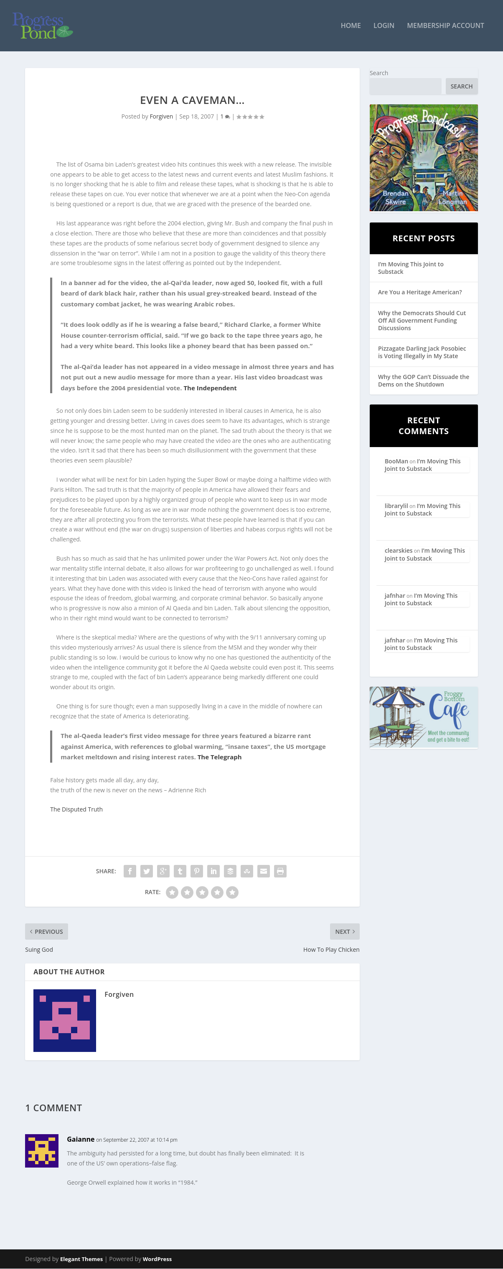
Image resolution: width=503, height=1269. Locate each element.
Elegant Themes (81, 1259)
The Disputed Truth (76, 810)
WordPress (157, 1259)
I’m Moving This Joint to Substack (411, 268)
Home (351, 26)
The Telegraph (220, 757)
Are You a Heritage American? (420, 292)
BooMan (396, 461)
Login (383, 26)
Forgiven (161, 117)
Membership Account (445, 26)
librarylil (396, 506)
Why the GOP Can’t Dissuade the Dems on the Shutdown (423, 380)
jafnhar (395, 596)
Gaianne (80, 1139)
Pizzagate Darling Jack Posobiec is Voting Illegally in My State (422, 352)
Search (379, 73)
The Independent (209, 388)
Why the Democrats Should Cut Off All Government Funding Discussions (422, 320)
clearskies (399, 551)
